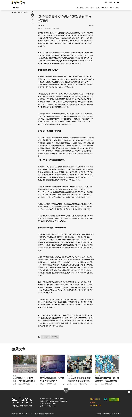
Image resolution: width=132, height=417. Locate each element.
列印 (32, 47)
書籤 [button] (32, 50)
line (32, 39)
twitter (32, 36)
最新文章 (24, 12)
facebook (32, 32)
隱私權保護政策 (95, 399)
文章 (87, 7)
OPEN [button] (66, 390)
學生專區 (105, 7)
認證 (117, 7)
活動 (98, 7)
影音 (92, 7)
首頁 (14, 12)
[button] (118, 2)
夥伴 (112, 7)
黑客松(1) (55, 336)
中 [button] (32, 43)
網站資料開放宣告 (95, 405)
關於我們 (80, 7)
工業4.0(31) (45, 336)
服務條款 (93, 402)
